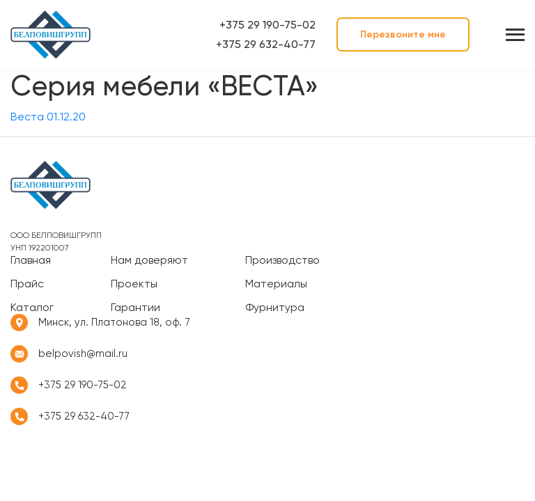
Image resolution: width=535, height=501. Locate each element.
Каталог (32, 307)
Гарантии (135, 307)
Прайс (27, 284)
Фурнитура (274, 307)
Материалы (276, 284)
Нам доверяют (149, 260)
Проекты (134, 284)
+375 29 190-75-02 (267, 24)
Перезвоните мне (403, 34)
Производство (282, 260)
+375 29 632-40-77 (266, 44)
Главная (30, 260)
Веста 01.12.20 (48, 116)
